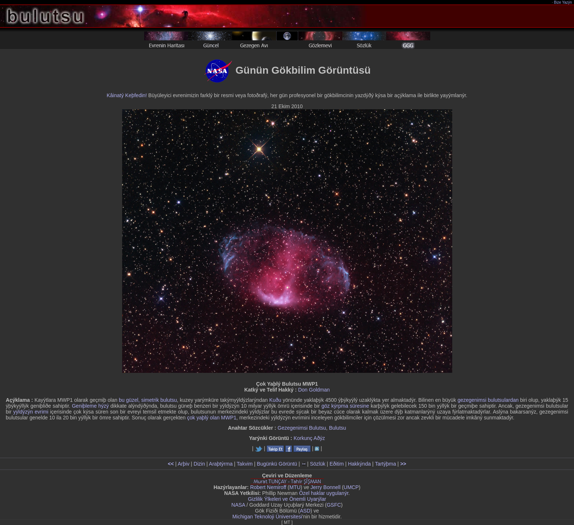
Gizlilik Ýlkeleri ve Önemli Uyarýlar (287, 499)
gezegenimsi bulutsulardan (488, 400)
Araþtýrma (221, 464)
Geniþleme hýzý (90, 406)
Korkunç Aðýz (309, 438)
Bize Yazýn (563, 2)
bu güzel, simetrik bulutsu (148, 400)
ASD (305, 511)
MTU (294, 487)
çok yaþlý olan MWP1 (212, 418)
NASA (238, 505)
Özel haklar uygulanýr (323, 493)
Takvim (245, 464)
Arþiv (184, 464)
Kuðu (275, 400)
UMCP (351, 487)
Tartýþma (385, 464)
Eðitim (336, 464)
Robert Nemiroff (268, 487)
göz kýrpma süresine (345, 406)
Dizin (199, 464)
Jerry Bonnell (326, 487)
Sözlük (317, 464)
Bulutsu (337, 428)
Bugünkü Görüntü (277, 464)
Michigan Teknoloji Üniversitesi (267, 517)
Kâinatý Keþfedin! (127, 95)
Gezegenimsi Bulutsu (302, 428)
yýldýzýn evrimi (30, 412)
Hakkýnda (359, 464)
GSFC (334, 505)
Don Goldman (314, 390)
